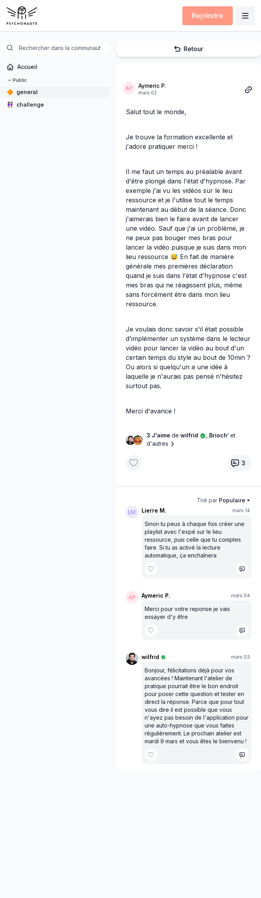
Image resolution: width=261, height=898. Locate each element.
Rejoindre (207, 15)
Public (16, 80)
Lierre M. (154, 510)
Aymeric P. (152, 85)
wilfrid (150, 657)
